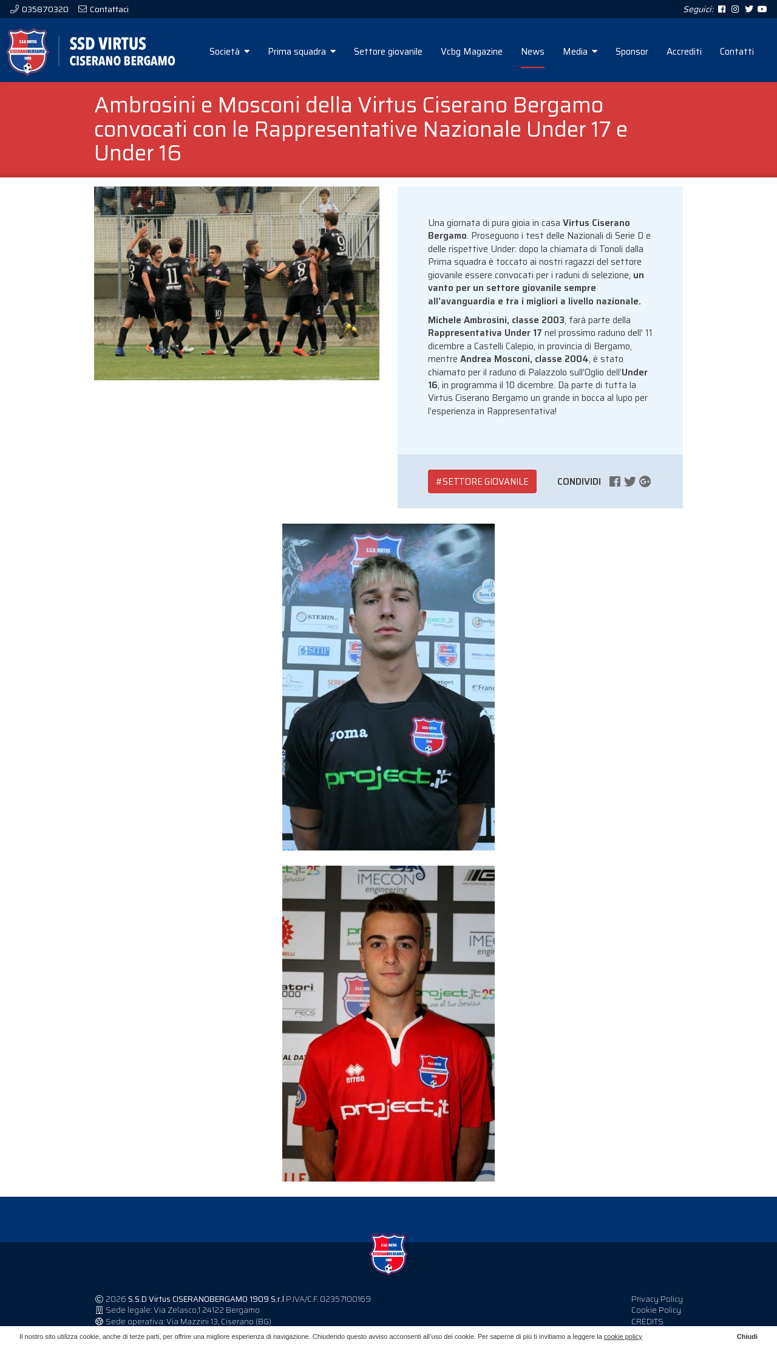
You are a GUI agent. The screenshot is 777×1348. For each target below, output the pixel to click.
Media (580, 51)
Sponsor (632, 51)
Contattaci (108, 9)
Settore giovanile (388, 51)
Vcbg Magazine (472, 51)
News (533, 51)
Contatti (737, 51)
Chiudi (747, 1336)
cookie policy (623, 1336)
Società (229, 51)
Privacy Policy (657, 1299)
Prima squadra (302, 51)
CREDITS (647, 1321)
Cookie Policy (656, 1310)
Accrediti (684, 51)
